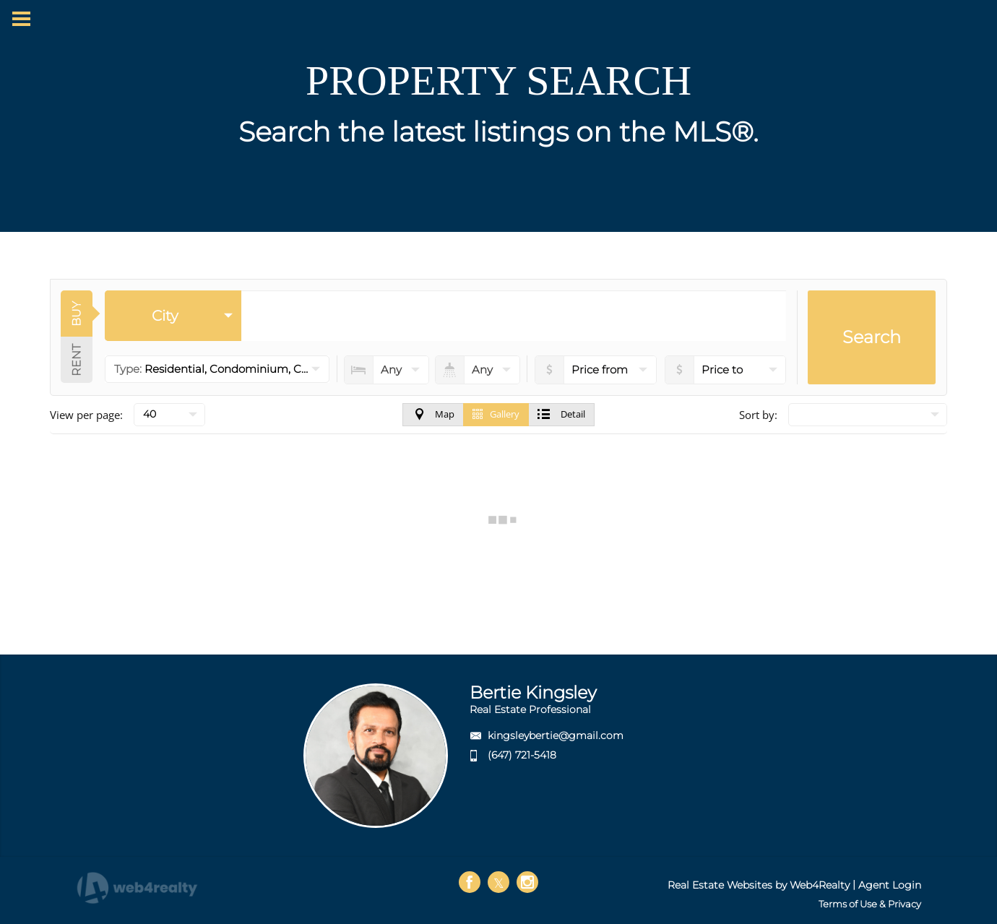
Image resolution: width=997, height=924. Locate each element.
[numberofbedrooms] (386, 369)
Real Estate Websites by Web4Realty (759, 884)
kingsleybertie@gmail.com (555, 735)
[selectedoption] (173, 315)
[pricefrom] (726, 369)
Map (433, 414)
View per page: (86, 414)
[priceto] (596, 369)
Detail (561, 414)
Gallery (495, 414)
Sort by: (758, 414)
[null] (169, 414)
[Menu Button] (21, 19)
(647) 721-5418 (522, 754)
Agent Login (889, 884)
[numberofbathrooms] (477, 369)
